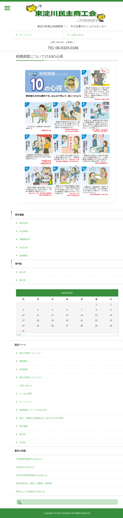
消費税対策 (24, 239)
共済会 (22, 442)
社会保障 (23, 231)
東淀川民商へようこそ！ (30, 353)
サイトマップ (25, 402)
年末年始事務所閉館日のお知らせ (31, 475)
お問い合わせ (26, 385)
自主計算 (23, 247)
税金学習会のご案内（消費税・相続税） (34, 483)
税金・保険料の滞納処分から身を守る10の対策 (41, 418)
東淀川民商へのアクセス (30, 377)
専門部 (22, 434)
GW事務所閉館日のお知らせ (29, 459)
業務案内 (23, 361)
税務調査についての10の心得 (33, 410)
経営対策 (23, 223)
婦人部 (22, 272)
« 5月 (18, 335)
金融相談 (23, 255)
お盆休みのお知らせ (25, 467)
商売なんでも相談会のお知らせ (30, 491)
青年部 (22, 280)
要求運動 (23, 426)
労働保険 (23, 369)
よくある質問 (25, 393)
